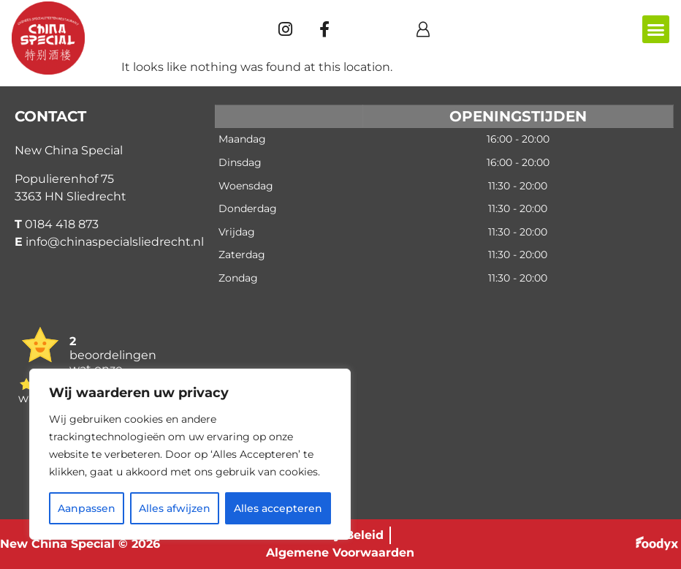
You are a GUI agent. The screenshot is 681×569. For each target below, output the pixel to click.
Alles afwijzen (174, 508)
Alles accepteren (278, 508)
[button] (656, 29)
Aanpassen (86, 508)
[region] (190, 454)
